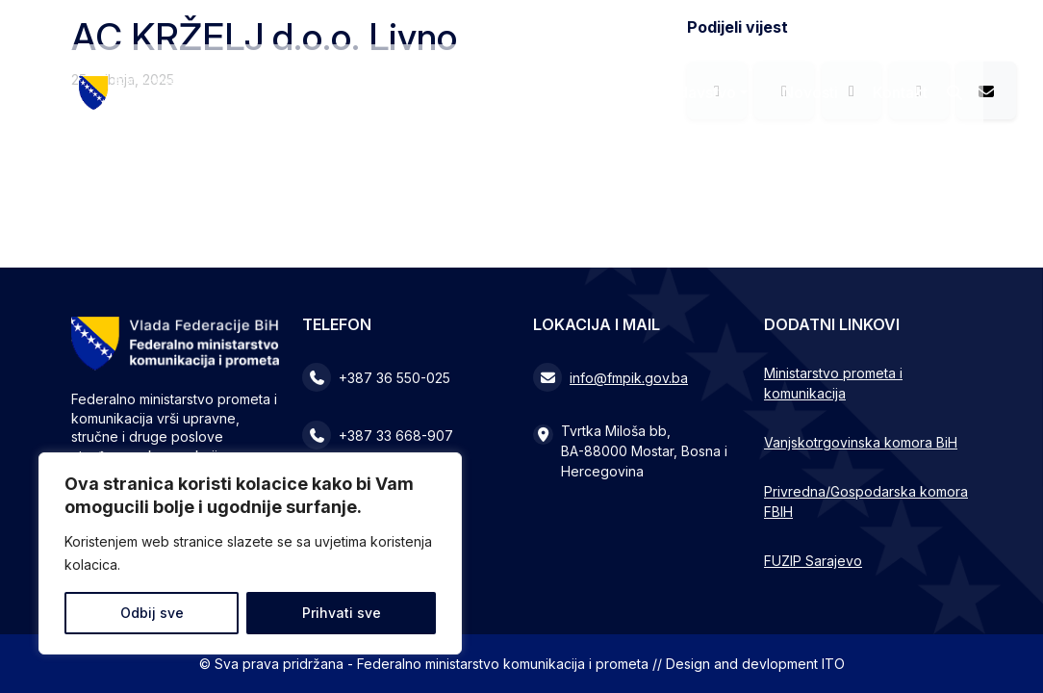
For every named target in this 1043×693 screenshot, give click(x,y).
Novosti (810, 92)
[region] (250, 553)
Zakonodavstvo (679, 92)
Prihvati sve (341, 612)
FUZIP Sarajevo (813, 560)
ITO (833, 663)
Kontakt (900, 92)
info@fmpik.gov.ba (629, 378)
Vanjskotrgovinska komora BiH (860, 442)
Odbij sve (152, 612)
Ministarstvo (533, 92)
